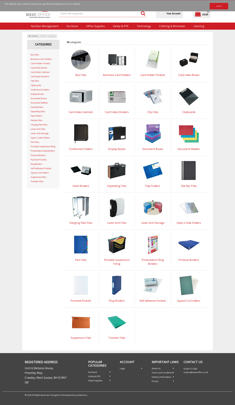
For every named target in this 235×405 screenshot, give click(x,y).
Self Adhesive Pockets (41, 168)
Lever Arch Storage (40, 133)
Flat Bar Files (36, 120)
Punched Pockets (39, 159)
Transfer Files (37, 181)
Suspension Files (38, 177)
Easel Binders (37, 107)
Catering (198, 26)
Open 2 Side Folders (40, 137)
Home (33, 36)
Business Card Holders (41, 59)
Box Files (35, 54)
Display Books (37, 94)
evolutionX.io (81, 395)
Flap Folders (36, 115)
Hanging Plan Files (39, 124)
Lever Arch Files (38, 129)
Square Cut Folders (40, 172)
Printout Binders (38, 155)
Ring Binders (36, 164)
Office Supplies (95, 26)
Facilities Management (44, 26)
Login (122, 368)
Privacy (155, 381)
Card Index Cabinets (40, 72)
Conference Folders (40, 89)
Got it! (219, 6)
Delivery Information (161, 376)
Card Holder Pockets (40, 63)
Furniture (72, 26)
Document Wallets (39, 102)
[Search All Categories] (103, 13)
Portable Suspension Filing (43, 146)
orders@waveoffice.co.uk (195, 372)
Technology (144, 26)
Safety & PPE (121, 26)
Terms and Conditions (162, 372)
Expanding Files (38, 111)
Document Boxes (39, 98)
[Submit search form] (143, 13)
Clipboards (36, 85)
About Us (156, 368)
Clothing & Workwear (172, 26)
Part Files (35, 142)
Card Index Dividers (40, 76)
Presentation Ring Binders (43, 150)
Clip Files (35, 80)
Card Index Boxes (39, 67)
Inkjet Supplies (95, 380)
